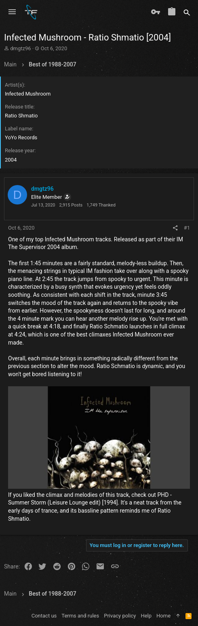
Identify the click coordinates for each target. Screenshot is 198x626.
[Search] (187, 12)
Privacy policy (120, 616)
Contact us (44, 616)
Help (146, 616)
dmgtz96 (20, 48)
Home (163, 616)
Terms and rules (80, 616)
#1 (187, 228)
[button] (12, 12)
